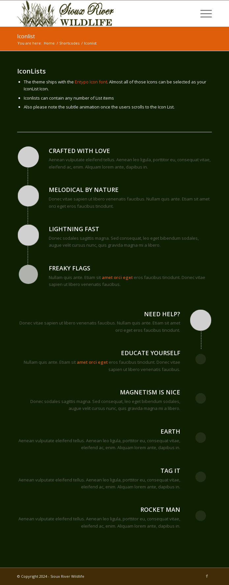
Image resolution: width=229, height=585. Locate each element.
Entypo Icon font (91, 82)
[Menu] (203, 13)
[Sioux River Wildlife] (95, 13)
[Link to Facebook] (207, 576)
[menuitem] (203, 13)
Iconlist (26, 36)
